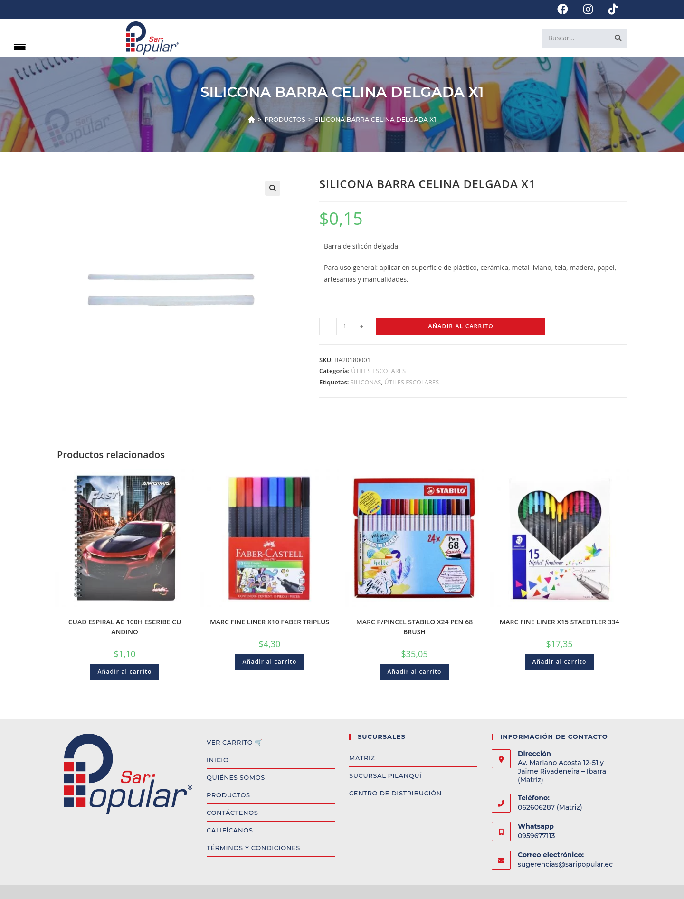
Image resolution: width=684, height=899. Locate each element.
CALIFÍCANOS (230, 830)
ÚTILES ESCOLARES (378, 370)
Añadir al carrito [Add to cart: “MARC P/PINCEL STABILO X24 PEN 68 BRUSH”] (414, 672)
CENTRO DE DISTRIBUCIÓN (395, 793)
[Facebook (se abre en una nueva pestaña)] (563, 9)
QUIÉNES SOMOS (236, 777)
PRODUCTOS (228, 795)
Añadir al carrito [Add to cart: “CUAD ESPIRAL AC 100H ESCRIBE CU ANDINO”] (124, 672)
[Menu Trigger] (20, 46)
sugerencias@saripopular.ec (565, 864)
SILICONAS (366, 382)
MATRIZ (362, 758)
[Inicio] (251, 119)
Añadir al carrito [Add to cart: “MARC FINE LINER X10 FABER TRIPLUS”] (269, 662)
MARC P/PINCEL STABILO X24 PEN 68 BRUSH (414, 626)
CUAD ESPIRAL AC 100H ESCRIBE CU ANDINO (124, 626)
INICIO (217, 760)
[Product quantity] (344, 326)
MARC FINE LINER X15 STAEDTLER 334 (559, 621)
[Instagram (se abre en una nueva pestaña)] (588, 9)
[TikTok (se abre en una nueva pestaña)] (609, 9)
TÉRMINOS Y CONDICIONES (253, 847)
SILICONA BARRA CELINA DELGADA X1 (375, 119)
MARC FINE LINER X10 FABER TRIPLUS (269, 621)
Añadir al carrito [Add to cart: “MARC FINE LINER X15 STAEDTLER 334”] (559, 662)
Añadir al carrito (461, 326)
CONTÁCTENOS (232, 812)
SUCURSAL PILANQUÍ (385, 775)
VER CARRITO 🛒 (235, 742)
